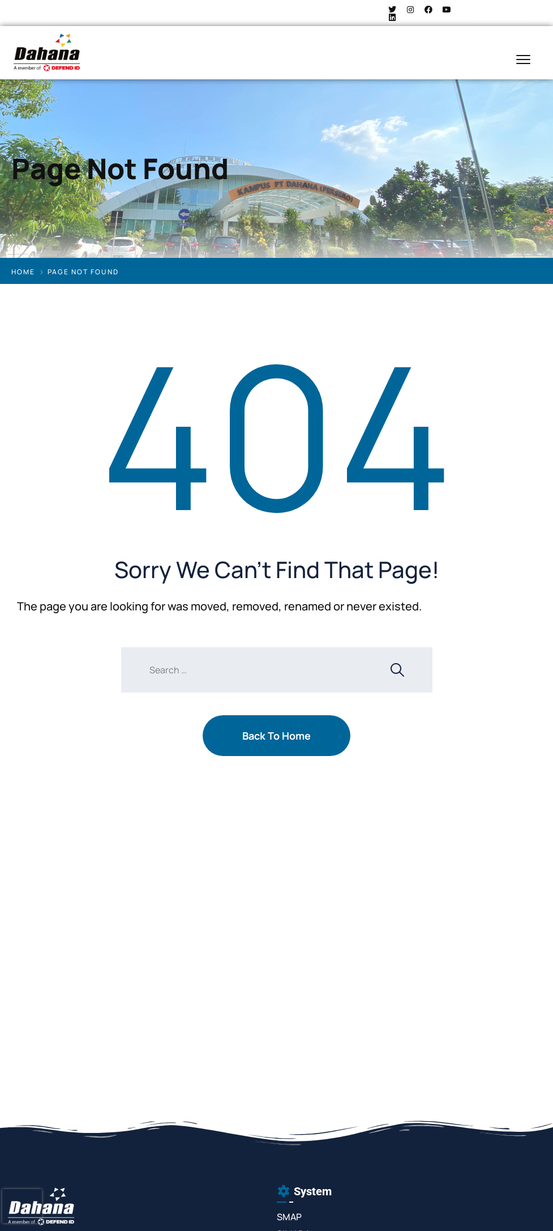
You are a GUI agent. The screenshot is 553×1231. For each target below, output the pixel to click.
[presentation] (22, 1206)
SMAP (289, 1217)
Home (23, 272)
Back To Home (276, 735)
